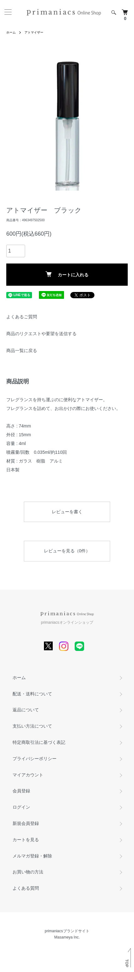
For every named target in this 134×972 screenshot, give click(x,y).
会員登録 (21, 790)
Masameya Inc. (67, 937)
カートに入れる (67, 274)
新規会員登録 (26, 823)
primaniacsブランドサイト (67, 931)
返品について (26, 709)
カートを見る (26, 839)
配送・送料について (32, 693)
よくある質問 (26, 888)
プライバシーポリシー (34, 758)
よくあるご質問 (21, 316)
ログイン (21, 807)
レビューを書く (67, 511)
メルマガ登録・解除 (32, 855)
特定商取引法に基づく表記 (39, 742)
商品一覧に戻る (21, 350)
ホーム (11, 32)
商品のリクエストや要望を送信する (41, 333)
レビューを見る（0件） (67, 550)
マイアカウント (28, 774)
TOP (127, 963)
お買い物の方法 (28, 871)
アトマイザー (33, 32)
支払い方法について (32, 726)
